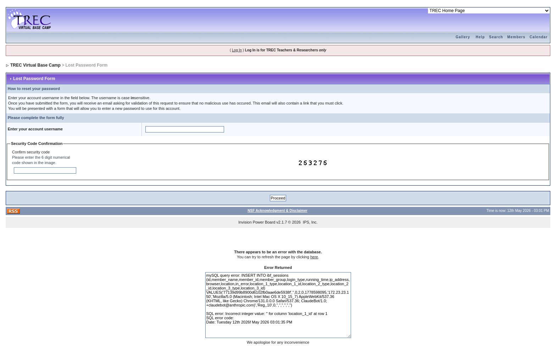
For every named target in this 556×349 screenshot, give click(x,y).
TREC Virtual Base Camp (35, 65)
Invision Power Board (256, 222)
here (314, 257)
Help (480, 37)
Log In (237, 50)
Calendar (539, 37)
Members (516, 37)
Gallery (463, 37)
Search (496, 37)
